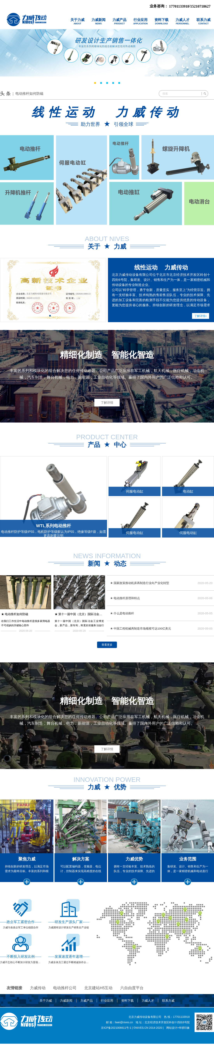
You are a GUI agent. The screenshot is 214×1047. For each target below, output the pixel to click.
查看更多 (107, 652)
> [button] (99, 315)
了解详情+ (198, 314)
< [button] (89, 315)
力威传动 (38, 996)
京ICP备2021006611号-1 (116, 1036)
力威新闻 (66, 1009)
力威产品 (86, 1009)
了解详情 (107, 399)
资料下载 (127, 1009)
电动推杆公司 (64, 996)
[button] (50, 316)
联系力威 (168, 1009)
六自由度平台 (132, 996)
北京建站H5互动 (98, 996)
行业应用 (107, 1009)
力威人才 (148, 1009)
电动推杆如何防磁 (29, 94)
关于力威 (45, 1009)
